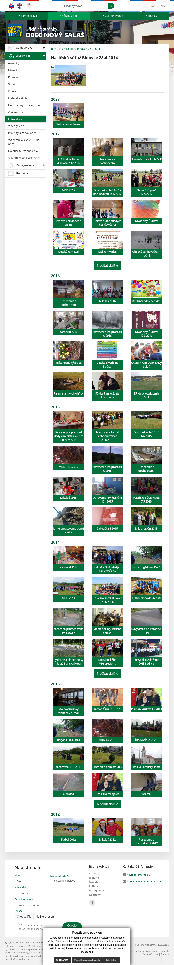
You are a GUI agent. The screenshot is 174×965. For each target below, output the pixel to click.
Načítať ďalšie (107, 265)
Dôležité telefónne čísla (23, 151)
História (13, 70)
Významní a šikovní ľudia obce (23, 142)
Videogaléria (16, 126)
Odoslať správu (72, 927)
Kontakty (151, 16)
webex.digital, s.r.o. (27, 952)
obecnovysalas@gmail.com (144, 881)
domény (42, 952)
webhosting (11, 952)
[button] (26, 16)
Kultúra (13, 77)
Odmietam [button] (111, 960)
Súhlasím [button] (62, 960)
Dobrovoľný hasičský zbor (24, 105)
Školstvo (94, 882)
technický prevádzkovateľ (18, 959)
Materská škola (17, 98)
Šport (11, 84)
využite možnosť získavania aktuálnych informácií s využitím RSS (26, 944)
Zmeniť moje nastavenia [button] (87, 960)
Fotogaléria (15, 119)
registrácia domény (15, 955)
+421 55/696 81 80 (138, 874)
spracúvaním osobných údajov (36, 928)
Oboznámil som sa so (36, 927)
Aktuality (13, 63)
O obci (93, 873)
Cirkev (12, 91)
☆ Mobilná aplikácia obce (24, 158)
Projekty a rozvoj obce (22, 133)
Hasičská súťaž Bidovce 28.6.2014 (79, 49)
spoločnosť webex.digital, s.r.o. (41, 955)
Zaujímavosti (16, 112)
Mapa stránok (33, 949)
